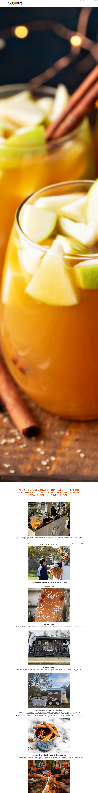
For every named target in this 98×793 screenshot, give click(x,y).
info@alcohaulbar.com (86, 0)
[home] (15, 3)
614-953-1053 (95, 0)
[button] (61, 3)
